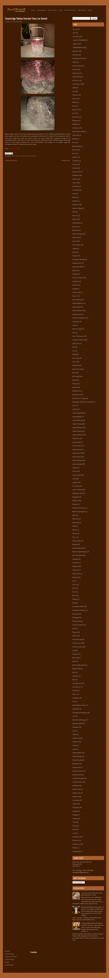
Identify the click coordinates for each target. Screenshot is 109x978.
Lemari (74, 471)
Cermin (74, 164)
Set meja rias (76, 687)
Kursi (73, 406)
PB (73, 581)
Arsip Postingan (9, 959)
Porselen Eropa (77, 639)
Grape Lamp (76, 292)
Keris (73, 373)
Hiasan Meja (76, 307)
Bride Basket (76, 146)
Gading (74, 248)
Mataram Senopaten (78, 512)
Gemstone (75, 281)
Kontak (90, 10)
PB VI (74, 588)
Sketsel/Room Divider (79, 705)
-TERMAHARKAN (77, 47)
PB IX (74, 585)
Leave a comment (31, 156)
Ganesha (75, 256)
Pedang (74, 599)
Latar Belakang (9, 954)
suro (73, 731)
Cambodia (75, 161)
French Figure (76, 245)
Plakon (74, 636)
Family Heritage (77, 234)
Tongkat (74, 815)
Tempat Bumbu (77, 756)
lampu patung (76, 464)
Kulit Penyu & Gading (79, 398)
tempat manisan (77, 771)
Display (74, 219)
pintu (73, 628)
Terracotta (75, 800)
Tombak (74, 811)
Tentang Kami (41, 10)
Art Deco (75, 80)
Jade (73, 332)
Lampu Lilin (76, 449)
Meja (73, 515)
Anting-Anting (76, 77)
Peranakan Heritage (78, 610)
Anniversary (76, 73)
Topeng (74, 818)
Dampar (74, 201)
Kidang (74, 380)
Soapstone (75, 709)
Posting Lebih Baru (11, 160)
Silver (74, 694)
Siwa (73, 702)
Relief (74, 661)
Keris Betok (75, 376)
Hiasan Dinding (77, 303)
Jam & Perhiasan (77, 336)
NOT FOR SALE (77, 555)
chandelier (75, 175)
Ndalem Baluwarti (78, 548)
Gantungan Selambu (78, 259)
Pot (73, 650)
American (75, 69)
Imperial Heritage (78, 318)
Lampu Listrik (76, 453)
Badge (74, 102)
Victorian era (76, 844)
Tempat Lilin (76, 767)
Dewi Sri (75, 216)
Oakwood (75, 559)
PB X (73, 596)
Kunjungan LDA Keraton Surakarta (82, 402)
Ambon (74, 62)
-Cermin (74, 29)
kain (73, 351)
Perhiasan (75, 614)
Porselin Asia (76, 643)
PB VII (74, 592)
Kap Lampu (75, 358)
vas (73, 833)
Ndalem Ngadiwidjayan (79, 552)
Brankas (74, 139)
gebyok (74, 270)
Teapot (74, 745)
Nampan (75, 544)
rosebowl (75, 676)
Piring (74, 632)
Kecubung (75, 365)
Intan (73, 325)
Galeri (74, 252)
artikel (74, 88)
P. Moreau (75, 570)
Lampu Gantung (77, 413)
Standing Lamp (77, 723)
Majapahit (75, 497)
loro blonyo (76, 486)
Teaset (74, 749)
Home (33, 10)
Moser (74, 537)
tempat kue (75, 764)
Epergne (75, 230)
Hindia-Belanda (77, 310)
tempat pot (75, 785)
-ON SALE (75, 36)
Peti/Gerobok (76, 621)
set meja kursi (76, 683)
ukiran (74, 829)
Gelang (74, 274)
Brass (74, 142)
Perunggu (75, 617)
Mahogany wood (77, 493)
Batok (74, 106)
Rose (73, 672)
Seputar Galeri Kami (11, 957)
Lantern (74, 468)
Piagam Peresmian (78, 625)
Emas (74, 227)
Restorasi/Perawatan (78, 665)
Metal (74, 526)
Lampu (74, 409)
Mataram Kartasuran (78, 508)
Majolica (75, 501)
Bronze (74, 150)
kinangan (75, 384)
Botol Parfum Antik (78, 131)
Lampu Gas (75, 438)
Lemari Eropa (76, 475)
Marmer (74, 504)
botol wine (75, 135)
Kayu (73, 362)
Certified (75, 168)
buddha (74, 157)
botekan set (76, 128)
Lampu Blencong (77, 420)
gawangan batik (77, 267)
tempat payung (77, 775)
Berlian (74, 110)
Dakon (74, 197)
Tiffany (74, 804)
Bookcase (75, 120)
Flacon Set (75, 237)
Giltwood (75, 285)
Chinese (74, 179)
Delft (74, 212)
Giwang (74, 289)
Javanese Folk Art (77, 340)
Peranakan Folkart (78, 606)
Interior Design (77, 329)
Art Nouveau (76, 84)
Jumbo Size (76, 343)
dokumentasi (76, 223)
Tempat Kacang (77, 760)
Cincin (74, 183)
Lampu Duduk (76, 431)
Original (74, 566)
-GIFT (74, 33)
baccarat (75, 99)
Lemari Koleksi (52, 10)
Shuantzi (75, 691)
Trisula (74, 822)
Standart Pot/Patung (78, 720)
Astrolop (75, 95)
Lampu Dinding (77, 427)
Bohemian (75, 117)
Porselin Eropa (77, 647)
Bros (73, 153)
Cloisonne (75, 186)
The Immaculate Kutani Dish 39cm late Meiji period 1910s (92, 894)
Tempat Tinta (76, 793)
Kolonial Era (76, 391)
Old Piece (75, 563)
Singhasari (75, 698)
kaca (73, 347)
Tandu (74, 734)
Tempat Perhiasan (78, 778)
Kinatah (74, 387)
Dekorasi (75, 205)
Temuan (74, 796)
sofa (73, 716)
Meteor (74, 530)
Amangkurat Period (78, 58)
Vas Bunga (75, 837)
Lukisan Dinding (77, 490)
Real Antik (75, 658)
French (74, 241)
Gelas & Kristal (20, 156)
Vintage (74, 848)
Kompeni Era (76, 395)
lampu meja (76, 457)
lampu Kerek (76, 442)
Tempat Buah (76, 753)
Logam (74, 482)
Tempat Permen (77, 782)
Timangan (75, 807)
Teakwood (75, 742)
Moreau (74, 533)
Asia (73, 91)
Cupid (74, 194)
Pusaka (74, 654)
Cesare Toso (76, 172)
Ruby (74, 680)
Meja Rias (75, 519)
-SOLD (13, 156)
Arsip (60, 10)
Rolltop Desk (76, 669)
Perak (74, 603)
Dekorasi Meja (76, 208)
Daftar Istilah (82, 10)
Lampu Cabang (77, 424)
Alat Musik (75, 55)
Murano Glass (76, 541)
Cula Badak (75, 190)
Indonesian (75, 321)
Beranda (7, 951)
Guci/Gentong (76, 300)
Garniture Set (76, 263)
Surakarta (75, 727)
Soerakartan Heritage (79, 713)
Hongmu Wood (77, 314)
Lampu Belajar (76, 417)
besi (73, 113)
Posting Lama (65, 160)
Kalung (74, 354)
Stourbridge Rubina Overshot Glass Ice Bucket (26, 18)
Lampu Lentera (77, 446)
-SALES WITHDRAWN (79, 40)
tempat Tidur (76, 789)
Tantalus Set (76, 738)
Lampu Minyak (76, 460)
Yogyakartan (76, 851)
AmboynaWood (77, 66)
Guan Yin (75, 296)
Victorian (75, 840)
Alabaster (75, 51)
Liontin (74, 479)
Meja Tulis (75, 522)
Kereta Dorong (77, 369)
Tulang (74, 826)
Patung (74, 577)
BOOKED (75, 124)
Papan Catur (76, 574)
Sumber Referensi (70, 10)
